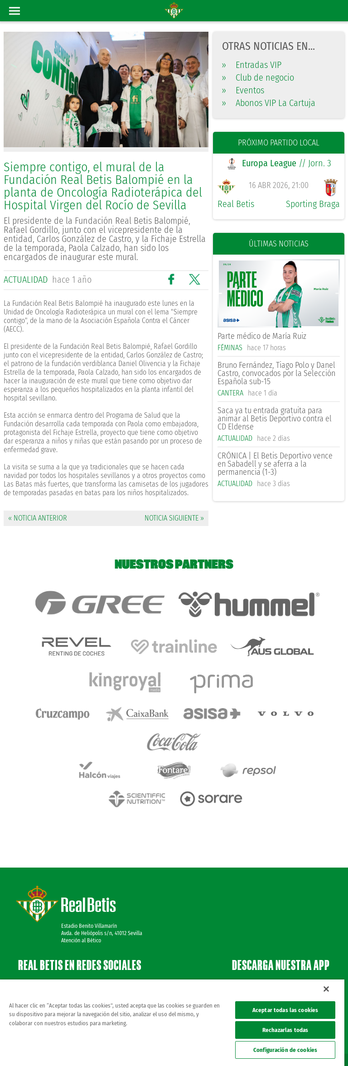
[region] (172, 1022)
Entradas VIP (251, 64)
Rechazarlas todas (285, 1030)
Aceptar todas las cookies (285, 1010)
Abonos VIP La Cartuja (268, 102)
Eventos (243, 90)
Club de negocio (258, 77)
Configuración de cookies (285, 1050)
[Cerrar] (326, 989)
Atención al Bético (81, 895)
